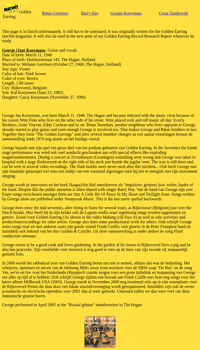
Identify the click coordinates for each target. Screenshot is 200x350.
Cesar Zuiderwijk (173, 13)
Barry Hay (89, 13)
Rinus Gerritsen (55, 13)
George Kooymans (126, 13)
